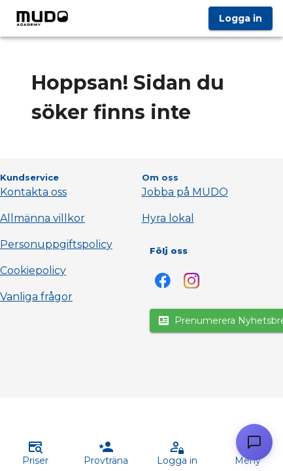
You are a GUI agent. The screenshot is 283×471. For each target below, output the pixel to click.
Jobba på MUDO (185, 192)
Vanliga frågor (36, 296)
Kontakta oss (33, 192)
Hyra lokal (168, 218)
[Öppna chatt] (254, 442)
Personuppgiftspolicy (56, 244)
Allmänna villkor (42, 218)
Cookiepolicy (33, 270)
